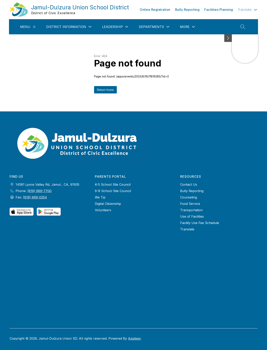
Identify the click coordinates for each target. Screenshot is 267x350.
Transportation (191, 210)
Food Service (190, 204)
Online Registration (155, 10)
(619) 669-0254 (35, 197)
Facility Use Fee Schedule (199, 223)
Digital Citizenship (108, 204)
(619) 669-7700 (39, 191)
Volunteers (103, 210)
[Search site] (242, 26)
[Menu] (34, 27)
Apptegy (134, 338)
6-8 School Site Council (113, 191)
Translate (187, 229)
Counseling (188, 197)
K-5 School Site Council (113, 184)
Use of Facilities (192, 216)
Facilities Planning (218, 10)
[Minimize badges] (228, 38)
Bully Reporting (187, 10)
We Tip (100, 197)
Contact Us (188, 184)
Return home (105, 89)
